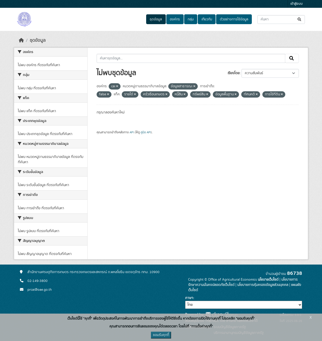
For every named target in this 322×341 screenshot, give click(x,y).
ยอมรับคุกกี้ (161, 334)
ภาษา (189, 298)
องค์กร (175, 19)
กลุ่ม (191, 19)
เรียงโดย (233, 73)
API (132, 132)
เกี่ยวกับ (207, 19)
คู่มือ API (146, 132)
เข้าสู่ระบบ (296, 4)
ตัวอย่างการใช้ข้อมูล (234, 19)
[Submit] (299, 19)
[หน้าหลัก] (21, 40)
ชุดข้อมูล (156, 19)
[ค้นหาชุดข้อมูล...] (281, 19)
